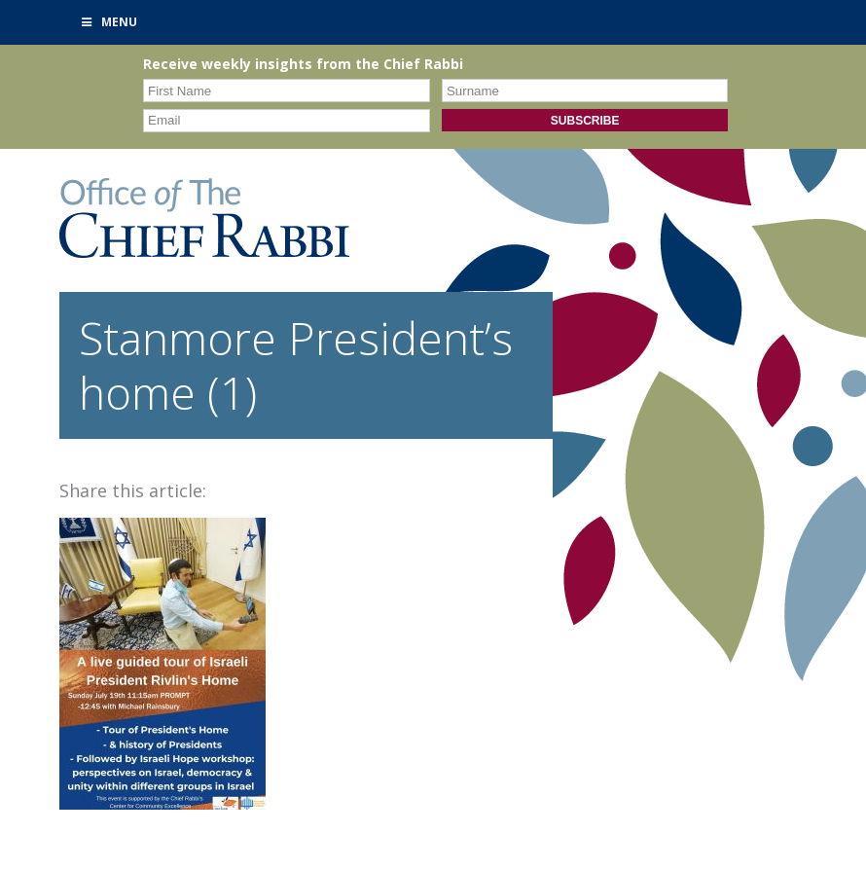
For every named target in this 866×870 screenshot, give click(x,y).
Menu (108, 22)
